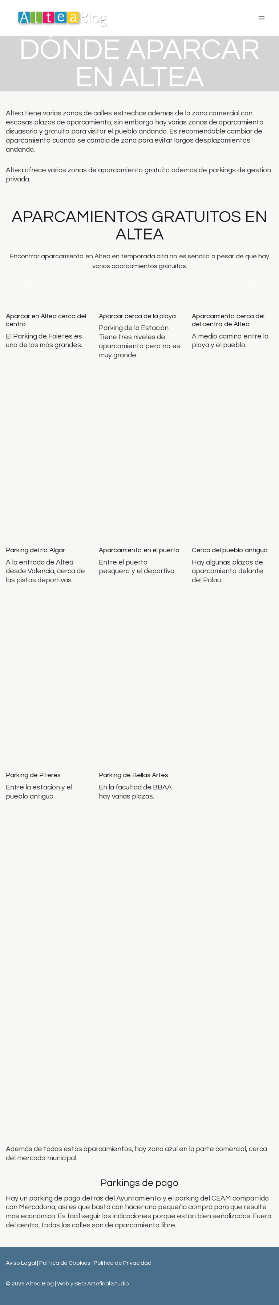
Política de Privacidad (122, 1263)
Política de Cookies (65, 1263)
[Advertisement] (139, 1065)
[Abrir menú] (261, 18)
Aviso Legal (21, 1263)
